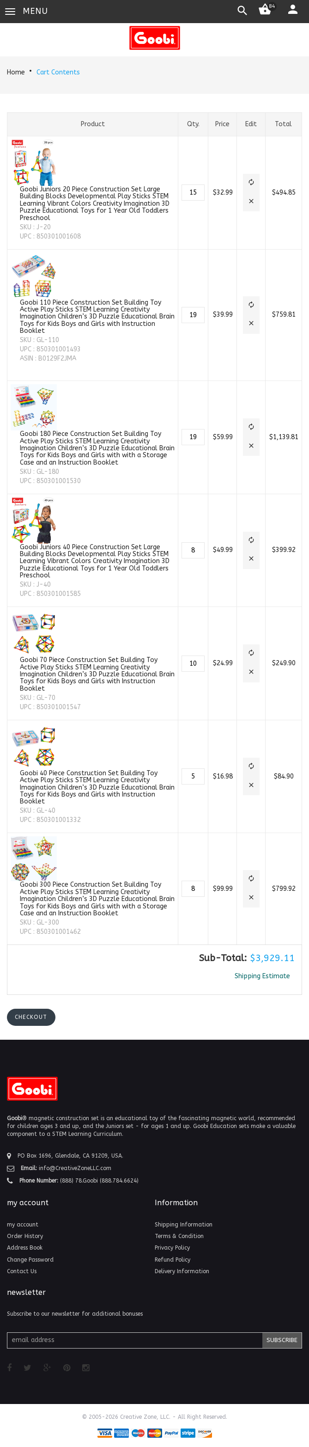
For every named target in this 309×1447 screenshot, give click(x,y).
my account (22, 1224)
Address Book (24, 1248)
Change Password (30, 1260)
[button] (251, 183)
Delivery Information (182, 1271)
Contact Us (21, 1271)
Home (16, 72)
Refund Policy (172, 1260)
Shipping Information (183, 1224)
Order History (25, 1236)
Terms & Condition (179, 1236)
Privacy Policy (172, 1248)
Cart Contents (58, 72)
